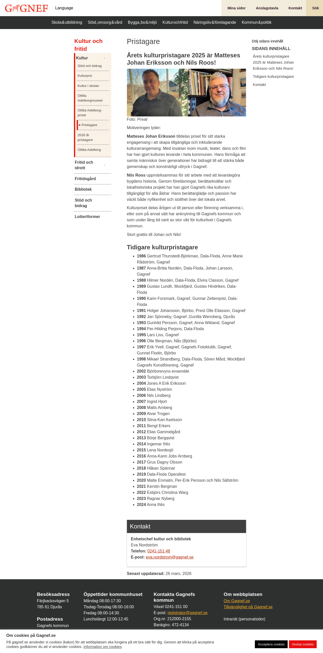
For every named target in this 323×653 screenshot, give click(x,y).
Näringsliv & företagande (215, 22)
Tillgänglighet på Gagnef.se (248, 607)
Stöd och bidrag (90, 66)
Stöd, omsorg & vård (105, 22)
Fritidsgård (85, 179)
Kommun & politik (257, 22)
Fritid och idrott (84, 165)
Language (64, 8)
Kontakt (259, 84)
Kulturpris (85, 76)
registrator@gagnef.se (188, 613)
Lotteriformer (87, 216)
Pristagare (89, 125)
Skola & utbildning (66, 22)
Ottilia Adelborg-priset (90, 112)
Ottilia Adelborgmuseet (90, 98)
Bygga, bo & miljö (142, 22)
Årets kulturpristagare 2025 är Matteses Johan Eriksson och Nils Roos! (273, 62)
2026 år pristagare (85, 137)
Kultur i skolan (88, 86)
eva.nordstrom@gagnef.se (170, 557)
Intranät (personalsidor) (244, 619)
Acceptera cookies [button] (271, 644)
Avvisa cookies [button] (303, 644)
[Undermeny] (107, 58)
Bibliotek (83, 189)
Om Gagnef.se (237, 601)
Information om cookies (103, 647)
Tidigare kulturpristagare (273, 76)
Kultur (82, 58)
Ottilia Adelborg (89, 150)
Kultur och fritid (175, 22)
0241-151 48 (158, 551)
